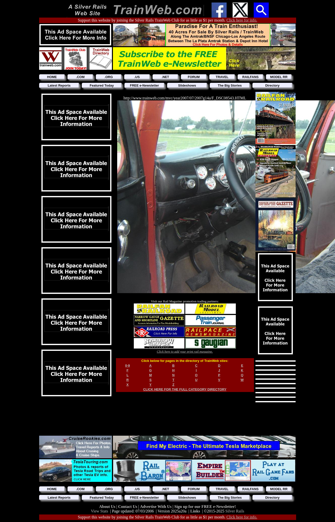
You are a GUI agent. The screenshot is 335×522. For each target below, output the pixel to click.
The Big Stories (230, 85)
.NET (165, 77)
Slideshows (187, 85)
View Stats (99, 511)
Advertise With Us (156, 506)
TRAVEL (222, 77)
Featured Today (102, 85)
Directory (272, 85)
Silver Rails (234, 511)
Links (195, 511)
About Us (107, 506)
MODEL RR (278, 77)
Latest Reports (59, 85)
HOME (52, 77)
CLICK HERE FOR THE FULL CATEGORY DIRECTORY (185, 389)
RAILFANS (250, 77)
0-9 (127, 365)
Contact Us (128, 506)
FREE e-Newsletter (144, 85)
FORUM (194, 77)
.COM (80, 77)
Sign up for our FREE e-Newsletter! (205, 506)
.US (137, 77)
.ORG (108, 77)
